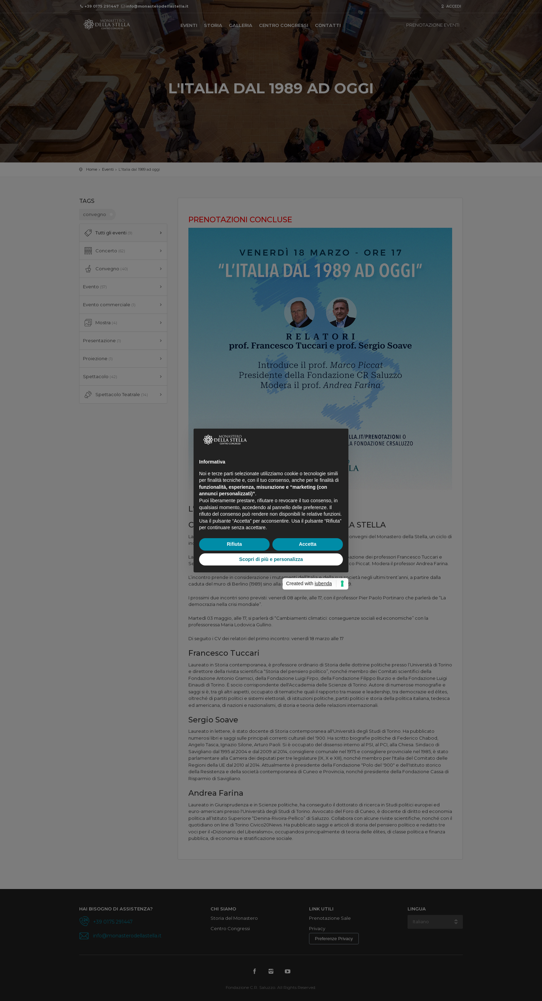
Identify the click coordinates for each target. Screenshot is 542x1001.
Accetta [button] (308, 544)
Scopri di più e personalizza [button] (271, 559)
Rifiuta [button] (234, 544)
